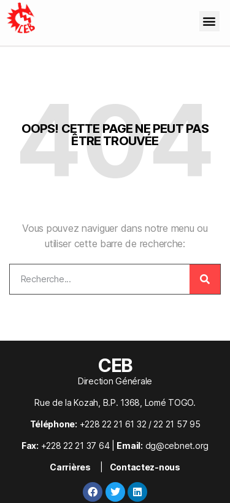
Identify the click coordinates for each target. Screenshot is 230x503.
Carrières (70, 467)
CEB (115, 365)
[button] (209, 21)
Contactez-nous (145, 467)
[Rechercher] (205, 279)
